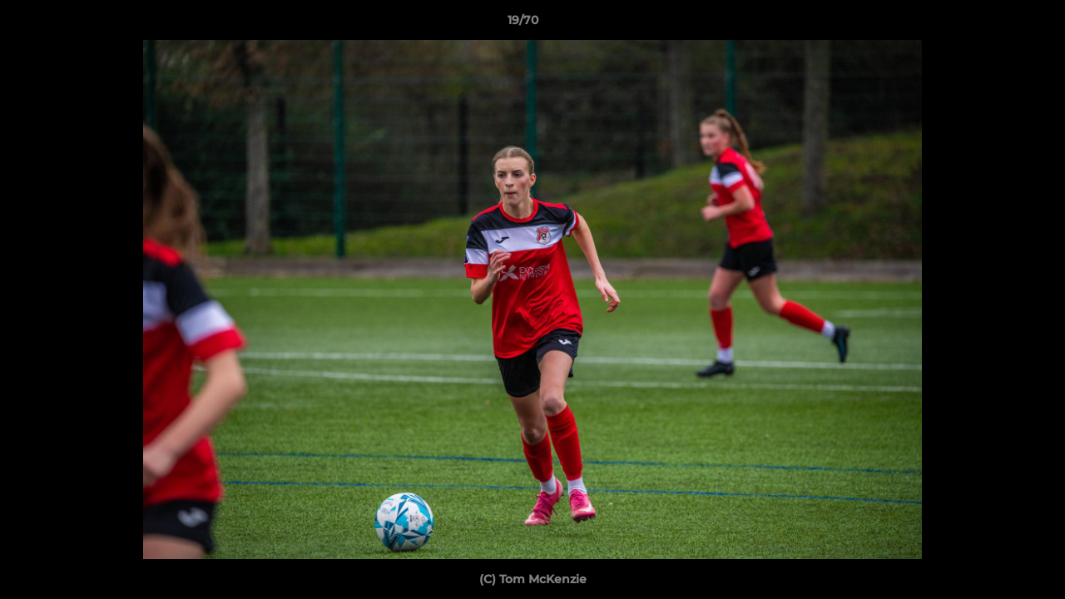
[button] (995, 24)
